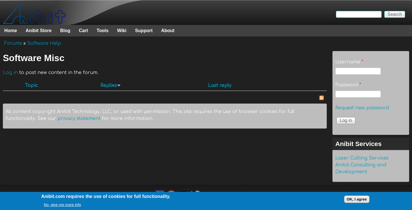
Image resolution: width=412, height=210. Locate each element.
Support (143, 30)
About (167, 30)
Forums (13, 43)
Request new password (362, 107)
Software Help (44, 43)
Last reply (219, 85)
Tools (102, 30)
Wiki (121, 30)
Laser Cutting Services (362, 158)
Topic (31, 85)
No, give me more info (62, 206)
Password (348, 85)
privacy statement (79, 118)
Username (349, 62)
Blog (65, 30)
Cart (83, 30)
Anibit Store (38, 30)
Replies (110, 85)
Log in (10, 72)
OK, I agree (357, 201)
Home (10, 30)
